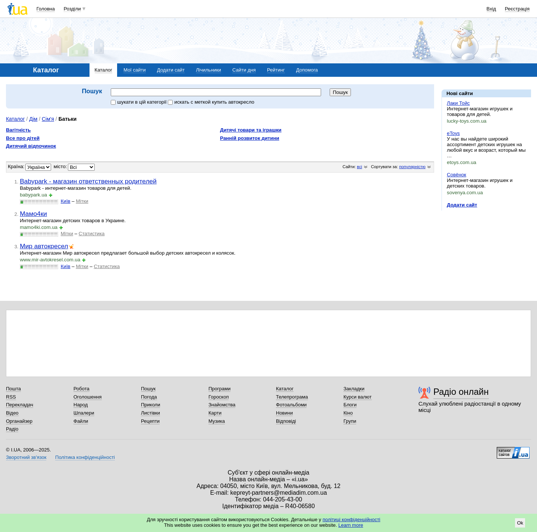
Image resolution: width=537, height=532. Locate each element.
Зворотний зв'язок (26, 457)
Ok (520, 523)
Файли (80, 421)
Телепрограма (292, 397)
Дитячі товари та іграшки (251, 130)
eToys (453, 133)
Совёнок (456, 174)
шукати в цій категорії (139, 102)
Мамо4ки (33, 213)
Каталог (103, 70)
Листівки (150, 413)
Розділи (72, 9)
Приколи (150, 404)
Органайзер (19, 421)
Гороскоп (218, 397)
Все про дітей (23, 138)
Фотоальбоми (291, 404)
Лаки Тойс (458, 103)
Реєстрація (517, 9)
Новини (284, 413)
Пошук (148, 388)
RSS (11, 397)
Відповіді (286, 421)
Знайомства (221, 404)
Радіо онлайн (461, 392)
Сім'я (48, 119)
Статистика (92, 233)
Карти (215, 413)
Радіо (12, 429)
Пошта (13, 388)
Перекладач (19, 404)
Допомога (307, 70)
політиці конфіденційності (351, 519)
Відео (12, 413)
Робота (81, 388)
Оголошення (87, 397)
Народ (80, 404)
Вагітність (18, 130)
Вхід (491, 9)
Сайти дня (244, 70)
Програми (219, 388)
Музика (216, 421)
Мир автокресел (44, 246)
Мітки (82, 201)
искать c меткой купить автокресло (211, 102)
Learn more (350, 525)
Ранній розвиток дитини (249, 138)
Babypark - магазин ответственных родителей (88, 181)
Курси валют (357, 397)
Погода (149, 397)
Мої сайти (134, 70)
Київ (65, 201)
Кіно (348, 413)
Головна (46, 9)
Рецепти (150, 421)
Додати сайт (171, 70)
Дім (33, 119)
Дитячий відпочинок (31, 146)
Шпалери (83, 413)
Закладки (353, 388)
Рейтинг (276, 70)
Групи (349, 421)
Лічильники (208, 70)
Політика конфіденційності (85, 457)
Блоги (350, 404)
